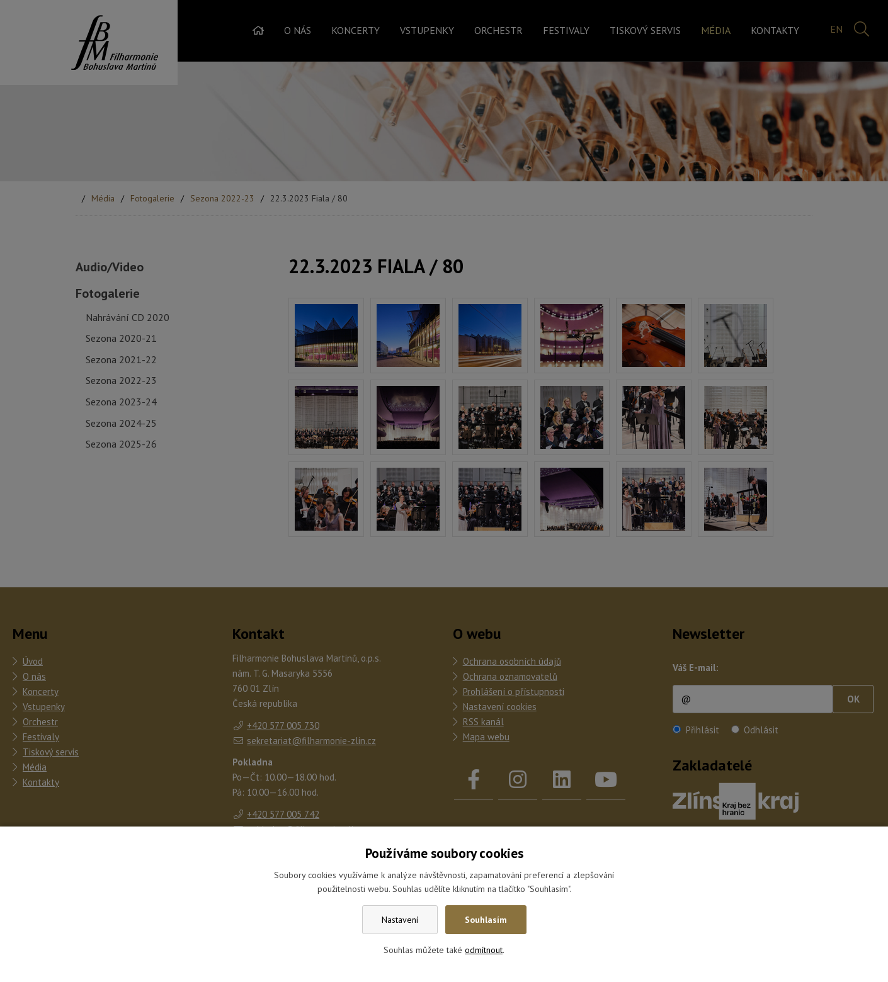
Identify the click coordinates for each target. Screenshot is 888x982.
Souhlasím (486, 919)
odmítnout (484, 950)
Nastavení (400, 919)
